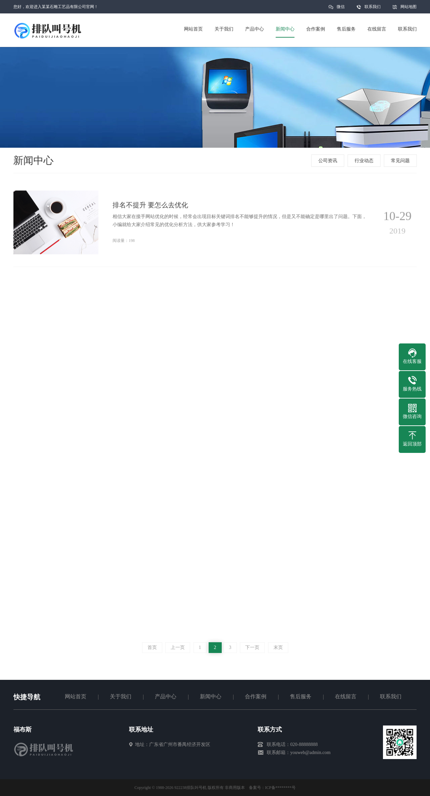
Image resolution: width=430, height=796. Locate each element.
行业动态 (364, 160)
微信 (341, 8)
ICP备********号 (280, 787)
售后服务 (300, 696)
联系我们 (372, 6)
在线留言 (345, 696)
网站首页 (75, 696)
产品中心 (165, 696)
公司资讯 (328, 160)
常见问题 (401, 160)
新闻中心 (210, 696)
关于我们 (120, 696)
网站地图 (408, 6)
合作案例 (255, 696)
